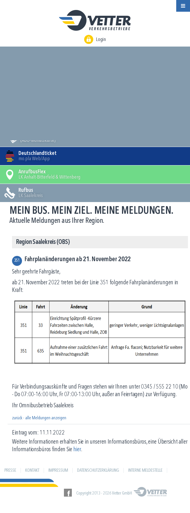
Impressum (58, 470)
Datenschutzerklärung (98, 470)
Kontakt (32, 470)
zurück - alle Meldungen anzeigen (39, 418)
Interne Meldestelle (145, 470)
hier (77, 450)
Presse (10, 470)
